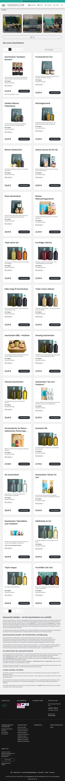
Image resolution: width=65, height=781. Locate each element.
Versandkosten (29, 776)
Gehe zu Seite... (8, 759)
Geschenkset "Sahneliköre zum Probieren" (16, 522)
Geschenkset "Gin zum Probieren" (45, 383)
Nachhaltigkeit (4, 732)
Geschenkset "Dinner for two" (46, 476)
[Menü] (62, 5)
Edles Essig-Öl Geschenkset (16, 289)
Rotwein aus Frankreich (23, 730)
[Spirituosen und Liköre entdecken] (52, 23)
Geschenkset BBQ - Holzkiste (17, 335)
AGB (11, 772)
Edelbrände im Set (43, 521)
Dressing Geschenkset (44, 335)
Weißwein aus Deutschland (23, 741)
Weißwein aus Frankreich (23, 739)
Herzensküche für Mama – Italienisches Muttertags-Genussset (16, 429)
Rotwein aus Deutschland (23, 734)
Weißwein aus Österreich (23, 737)
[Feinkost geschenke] (12, 23)
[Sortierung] (53, 49)
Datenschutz (41, 772)
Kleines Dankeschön (13, 150)
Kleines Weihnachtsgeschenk (44, 197)
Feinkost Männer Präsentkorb (12, 104)
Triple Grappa (11, 567)
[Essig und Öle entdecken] (32, 23)
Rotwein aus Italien (22, 727)
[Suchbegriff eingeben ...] (14, 5)
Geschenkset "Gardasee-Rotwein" (15, 58)
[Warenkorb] (56, 5)
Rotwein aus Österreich (23, 729)
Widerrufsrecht (17, 772)
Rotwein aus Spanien (22, 732)
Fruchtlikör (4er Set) (44, 567)
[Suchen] (23, 5)
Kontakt (46, 772)
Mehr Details (8, 85)
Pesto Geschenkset (13, 196)
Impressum (52, 772)
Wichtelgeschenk (42, 103)
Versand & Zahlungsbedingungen (29, 772)
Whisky (51, 727)
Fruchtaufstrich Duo (44, 57)
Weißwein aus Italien (22, 736)
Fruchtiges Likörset (43, 242)
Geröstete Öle (41, 428)
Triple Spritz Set (12, 242)
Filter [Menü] (32, 37)
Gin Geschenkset (12, 475)
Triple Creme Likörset (44, 289)
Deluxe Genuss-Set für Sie (46, 150)
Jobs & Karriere (4, 734)
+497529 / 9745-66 (53, 708)
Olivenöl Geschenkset (14, 382)
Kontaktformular (51, 715)
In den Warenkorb (24, 91)
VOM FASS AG (34, 779)
